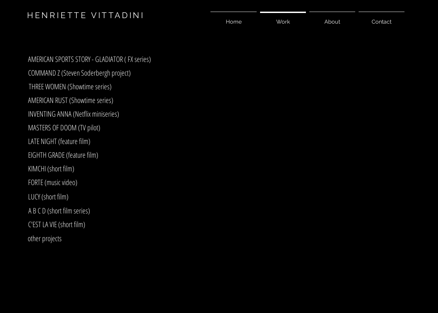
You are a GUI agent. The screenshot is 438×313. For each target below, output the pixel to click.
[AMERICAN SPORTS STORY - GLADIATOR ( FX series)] (89, 59)
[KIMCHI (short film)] (51, 168)
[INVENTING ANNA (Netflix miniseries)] (73, 113)
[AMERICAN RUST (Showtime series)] (71, 100)
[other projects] (44, 238)
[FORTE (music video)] (52, 182)
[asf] (90, 20)
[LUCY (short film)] (48, 196)
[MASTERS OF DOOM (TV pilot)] (64, 127)
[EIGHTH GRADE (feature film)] (63, 154)
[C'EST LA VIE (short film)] (56, 224)
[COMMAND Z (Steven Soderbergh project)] (79, 72)
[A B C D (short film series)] (59, 210)
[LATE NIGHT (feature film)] (59, 141)
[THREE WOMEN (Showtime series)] (70, 86)
